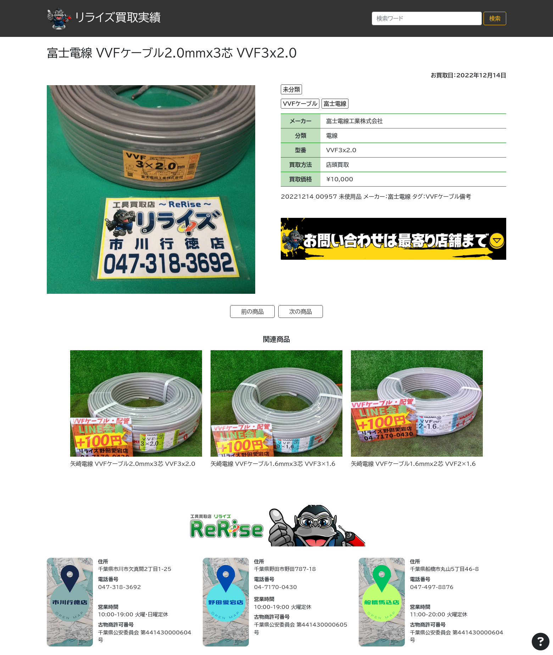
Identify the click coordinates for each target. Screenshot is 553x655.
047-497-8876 (431, 587)
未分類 (291, 89)
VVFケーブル (300, 103)
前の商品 (252, 311)
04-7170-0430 (275, 587)
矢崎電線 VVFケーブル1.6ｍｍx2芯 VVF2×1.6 (413, 464)
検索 (495, 18)
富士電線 (335, 103)
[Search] (427, 18)
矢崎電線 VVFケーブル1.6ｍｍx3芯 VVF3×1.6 (273, 464)
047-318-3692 (119, 587)
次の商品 (300, 311)
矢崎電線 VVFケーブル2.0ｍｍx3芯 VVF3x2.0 (132, 464)
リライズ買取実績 (104, 17)
